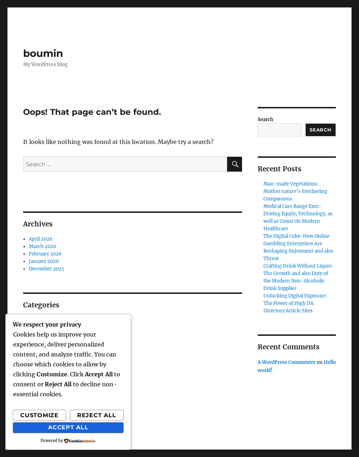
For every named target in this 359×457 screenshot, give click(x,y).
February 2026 (45, 254)
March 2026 (43, 246)
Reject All (96, 415)
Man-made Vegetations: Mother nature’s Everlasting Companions (295, 191)
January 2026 (44, 261)
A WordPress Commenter (287, 362)
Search (265, 120)
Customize (39, 415)
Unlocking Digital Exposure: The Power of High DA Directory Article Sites (295, 303)
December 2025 (46, 269)
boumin (43, 53)
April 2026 (41, 239)
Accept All (68, 427)
